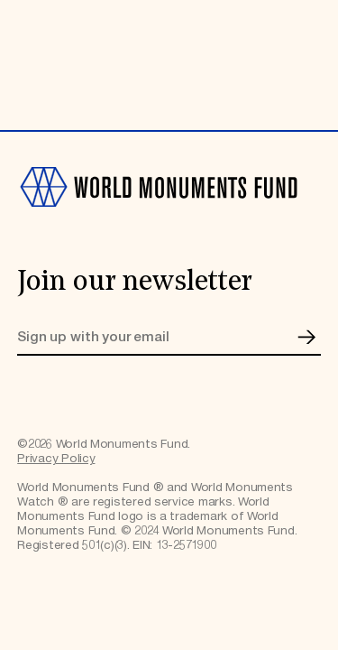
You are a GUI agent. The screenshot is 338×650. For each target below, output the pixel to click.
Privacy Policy (56, 458)
